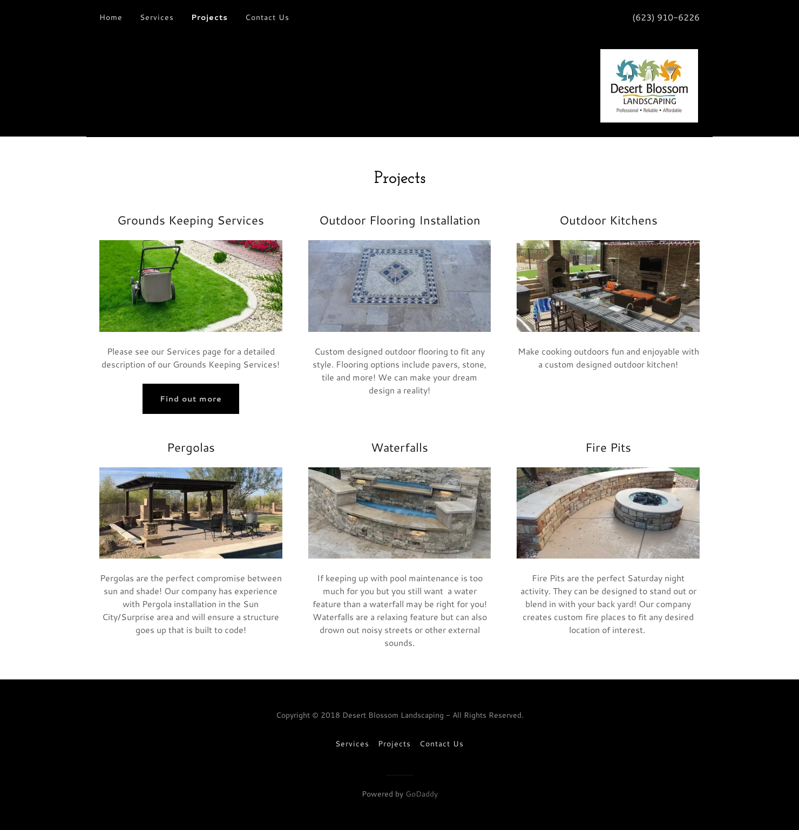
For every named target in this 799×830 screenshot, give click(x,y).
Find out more (191, 398)
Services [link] (157, 17)
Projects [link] (209, 17)
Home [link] (111, 17)
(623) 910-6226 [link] (666, 17)
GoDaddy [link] (421, 793)
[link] (649, 84)
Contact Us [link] (267, 17)
